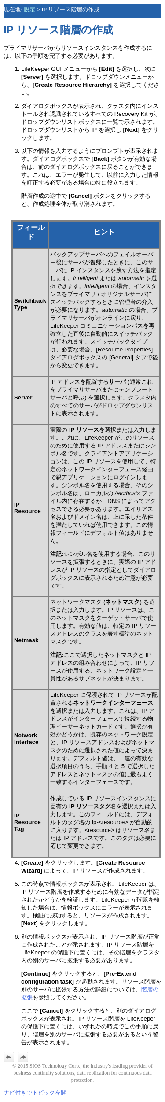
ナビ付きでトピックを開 (35, 1092)
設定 (29, 9)
